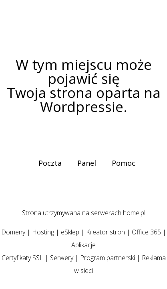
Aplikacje (83, 244)
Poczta (50, 163)
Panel (86, 163)
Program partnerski (107, 257)
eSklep (70, 232)
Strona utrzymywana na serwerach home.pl (83, 212)
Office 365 (146, 232)
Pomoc (123, 163)
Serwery (61, 257)
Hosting (43, 232)
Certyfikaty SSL (22, 257)
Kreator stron (105, 232)
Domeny (13, 232)
